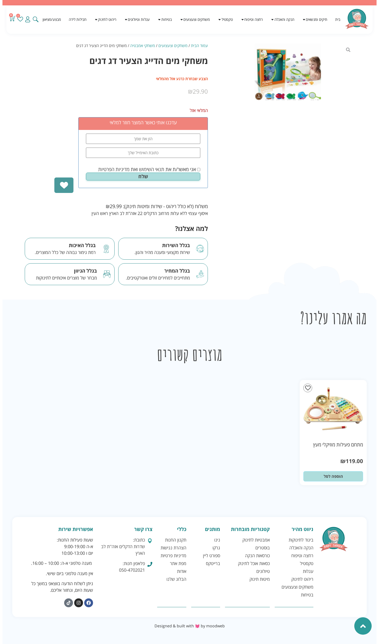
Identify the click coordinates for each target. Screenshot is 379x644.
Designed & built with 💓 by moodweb (189, 626)
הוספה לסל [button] (333, 476)
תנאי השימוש (151, 169)
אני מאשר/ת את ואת (149, 169)
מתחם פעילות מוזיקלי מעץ (338, 444)
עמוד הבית (199, 45)
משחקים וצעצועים (173, 45)
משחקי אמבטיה (142, 45)
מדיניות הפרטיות (114, 169)
